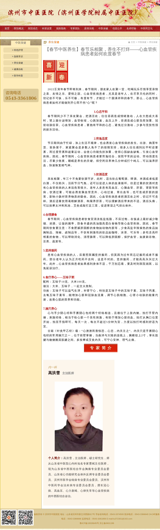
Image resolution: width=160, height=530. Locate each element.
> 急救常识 (17, 56)
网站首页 (80, 13)
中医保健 (103, 28)
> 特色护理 (17, 50)
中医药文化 (147, 28)
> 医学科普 (17, 75)
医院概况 (19, 28)
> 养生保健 (17, 63)
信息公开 (117, 28)
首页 (7, 28)
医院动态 (33, 28)
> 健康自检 (17, 69)
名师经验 (131, 28)
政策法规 (89, 28)
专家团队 (75, 28)
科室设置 (47, 28)
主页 (133, 42)
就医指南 (61, 28)
